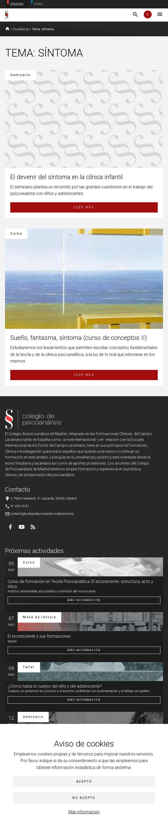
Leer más (84, 207)
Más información (84, 811)
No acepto (84, 798)
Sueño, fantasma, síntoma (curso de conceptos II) (78, 337)
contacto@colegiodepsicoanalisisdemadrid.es (42, 514)
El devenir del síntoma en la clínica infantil (66, 177)
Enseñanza (20, 29)
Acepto (84, 781)
